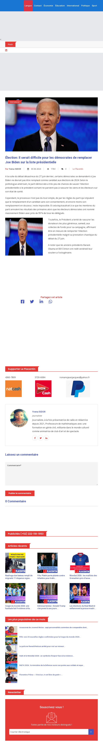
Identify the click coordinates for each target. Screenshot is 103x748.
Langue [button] (28, 5)
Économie (48, 5)
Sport (94, 5)
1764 (51, 169)
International (73, 5)
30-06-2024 (34, 169)
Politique (85, 5)
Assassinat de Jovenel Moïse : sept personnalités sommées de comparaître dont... (56, 628)
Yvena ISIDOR (13, 169)
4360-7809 (10, 377)
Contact (38, 5)
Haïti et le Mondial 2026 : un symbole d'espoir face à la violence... (47, 656)
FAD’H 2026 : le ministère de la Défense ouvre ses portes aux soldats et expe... (53, 666)
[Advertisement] (51, 19)
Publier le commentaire (20, 493)
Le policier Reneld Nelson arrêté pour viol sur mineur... (43, 647)
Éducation (60, 5)
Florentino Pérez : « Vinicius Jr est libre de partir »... (42, 675)
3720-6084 (40, 377)
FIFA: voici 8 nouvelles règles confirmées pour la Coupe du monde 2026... (51, 637)
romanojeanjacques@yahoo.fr (75, 377)
